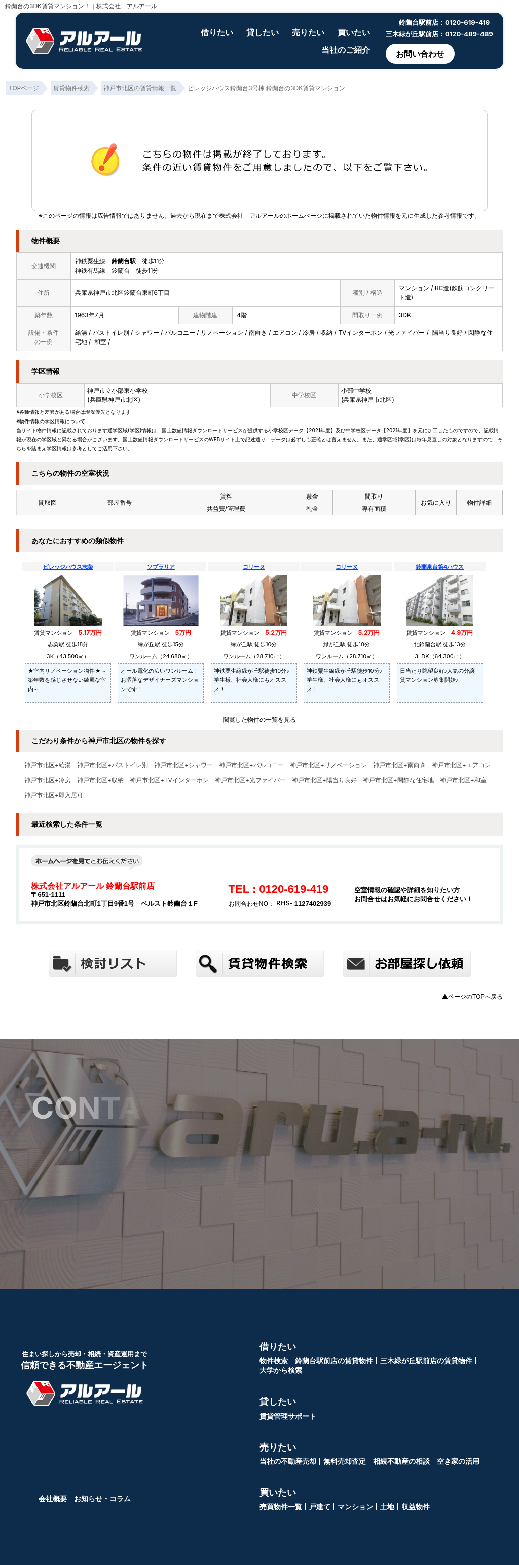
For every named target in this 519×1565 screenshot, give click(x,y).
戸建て (319, 1506)
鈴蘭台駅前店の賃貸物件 (334, 1360)
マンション (355, 1506)
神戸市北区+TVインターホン (169, 780)
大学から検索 (281, 1370)
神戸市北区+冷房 (47, 780)
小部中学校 (356, 390)
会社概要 (53, 1498)
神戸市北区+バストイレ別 (112, 765)
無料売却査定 (344, 1461)
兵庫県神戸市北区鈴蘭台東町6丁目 (122, 292)
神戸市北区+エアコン (461, 765)
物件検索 (274, 1360)
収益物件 (415, 1506)
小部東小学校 (130, 390)
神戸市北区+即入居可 (53, 795)
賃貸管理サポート (288, 1415)
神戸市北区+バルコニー (251, 765)
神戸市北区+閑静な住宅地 (398, 780)
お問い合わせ (420, 54)
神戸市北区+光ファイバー (250, 780)
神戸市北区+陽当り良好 (324, 780)
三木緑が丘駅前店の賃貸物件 (426, 1360)
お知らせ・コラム (102, 1498)
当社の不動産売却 (288, 1461)
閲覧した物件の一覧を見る (259, 719)
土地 (387, 1506)
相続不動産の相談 (401, 1461)
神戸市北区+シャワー (183, 765)
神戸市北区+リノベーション (328, 765)
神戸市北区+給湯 (47, 765)
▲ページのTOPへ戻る (472, 996)
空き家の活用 (458, 1461)
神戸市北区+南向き (399, 765)
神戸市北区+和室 (463, 780)
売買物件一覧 (281, 1506)
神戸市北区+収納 (100, 780)
